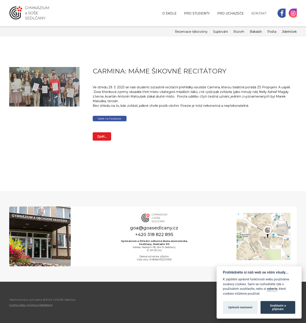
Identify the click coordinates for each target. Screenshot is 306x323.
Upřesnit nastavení (240, 307)
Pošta (271, 32)
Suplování (220, 32)
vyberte (272, 289)
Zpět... (102, 136)
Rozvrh (238, 32)
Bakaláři (256, 32)
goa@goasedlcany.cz (154, 227)
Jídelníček (289, 32)
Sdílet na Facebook (109, 118)
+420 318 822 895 (154, 234)
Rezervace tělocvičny (191, 32)
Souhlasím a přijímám (278, 307)
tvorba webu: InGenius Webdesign (31, 305)
